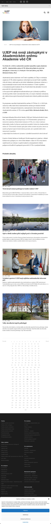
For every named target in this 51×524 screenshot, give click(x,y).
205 (39, 395)
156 (34, 381)
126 (13, 374)
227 (31, 402)
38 (38, 348)
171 (31, 386)
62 (28, 355)
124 (34, 372)
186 (27, 391)
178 (27, 388)
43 (25, 351)
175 (16, 388)
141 (38, 377)
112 (20, 369)
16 (25, 344)
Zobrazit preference (25, 519)
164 (35, 384)
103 (16, 367)
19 (34, 344)
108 (35, 367)
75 (12, 360)
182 (13, 391)
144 (20, 379)
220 (35, 400)
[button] (48, 499)
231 (16, 405)
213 (39, 398)
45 (32, 351)
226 (27, 402)
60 (22, 355)
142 (12, 379)
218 (27, 400)
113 (23, 369)
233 (23, 405)
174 (13, 388)
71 (29, 358)
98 (28, 365)
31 (15, 348)
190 (12, 393)
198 (12, 395)
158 (12, 384)
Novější (4, 341)
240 (20, 407)
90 (32, 362)
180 (35, 388)
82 (35, 360)
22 (15, 346)
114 (27, 369)
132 (34, 374)
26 (28, 346)
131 (31, 374)
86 (19, 362)
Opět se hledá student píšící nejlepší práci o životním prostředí (23, 233)
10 (36, 341)
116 (34, 369)
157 (38, 381)
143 (16, 379)
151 (16, 381)
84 (12, 362)
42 (22, 351)
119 (16, 372)
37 (35, 348)
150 (13, 381)
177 (24, 388)
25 (25, 346)
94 (15, 365)
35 (28, 348)
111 (16, 369)
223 (16, 402)
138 (27, 377)
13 (16, 344)
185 (23, 391)
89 (28, 362)
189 (38, 391)
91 (35, 362)
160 (20, 384)
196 (35, 393)
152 (20, 381)
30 (12, 348)
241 (23, 407)
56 (38, 353)
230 (12, 405)
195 (31, 393)
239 (16, 407)
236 (35, 405)
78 (22, 360)
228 (35, 402)
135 (16, 377)
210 (28, 398)
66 (12, 358)
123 (31, 372)
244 (35, 407)
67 (15, 358)
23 (18, 346)
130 (27, 374)
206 (12, 398)
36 (32, 348)
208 (20, 398)
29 (38, 346)
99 (32, 365)
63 (32, 355)
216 (20, 400)
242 (27, 407)
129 (24, 374)
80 (29, 360)
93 (11, 365)
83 (38, 360)
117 (37, 369)
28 (35, 346)
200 (20, 395)
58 (15, 355)
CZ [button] (3, 1)
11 (39, 341)
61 (25, 355)
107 (31, 367)
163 (31, 384)
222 (12, 402)
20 (38, 344)
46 (35, 351)
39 (12, 351)
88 (25, 362)
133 (38, 374)
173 (38, 386)
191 (16, 393)
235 (31, 405)
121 (23, 372)
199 (16, 395)
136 (20, 377)
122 (27, 372)
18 (31, 344)
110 (13, 369)
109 (38, 367)
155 (31, 381)
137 (24, 377)
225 (23, 402)
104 (20, 367)
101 (39, 365)
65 (38, 355)
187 (31, 391)
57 (12, 355)
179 (31, 388)
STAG (14, 1)
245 (39, 407)
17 (28, 344)
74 (38, 358)
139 (31, 377)
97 (25, 365)
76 (15, 360)
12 (13, 344)
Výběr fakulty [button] (26, 5)
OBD (7, 1)
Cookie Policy (25, 522)
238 (12, 407)
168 (20, 386)
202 (27, 395)
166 (13, 386)
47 (39, 351)
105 (23, 367)
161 (23, 384)
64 (35, 355)
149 (38, 379)
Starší (47, 341)
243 (31, 407)
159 (16, 384)
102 (12, 367)
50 (19, 353)
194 (27, 393)
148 (35, 379)
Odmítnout (25, 514)
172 (35, 386)
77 (19, 360)
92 (38, 362)
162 (27, 384)
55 (35, 353)
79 (25, 360)
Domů (5, 44)
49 (16, 353)
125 (38, 372)
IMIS (11, 1)
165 (38, 384)
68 (19, 358)
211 (31, 398)
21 (12, 346)
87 (22, 362)
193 (23, 393)
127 (16, 374)
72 (32, 358)
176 (20, 388)
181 (38, 388)
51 (22, 353)
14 (19, 344)
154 (27, 381)
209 (24, 398)
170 (27, 386)
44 (28, 351)
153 (23, 381)
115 (30, 369)
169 (24, 386)
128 (20, 374)
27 (32, 346)
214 (13, 400)
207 (16, 398)
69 (22, 358)
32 (19, 348)
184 (20, 391)
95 (18, 365)
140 (35, 377)
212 (35, 398)
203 (31, 395)
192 (20, 393)
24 (22, 346)
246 (25, 410)
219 (31, 400)
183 (16, 391)
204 (35, 395)
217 (23, 400)
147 (31, 379)
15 (22, 344)
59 (18, 355)
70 (25, 358)
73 (35, 358)
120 (20, 372)
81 (32, 360)
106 (27, 367)
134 (13, 377)
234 (27, 405)
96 (22, 365)
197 (38, 393)
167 (16, 386)
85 (15, 362)
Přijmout (25, 510)
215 (16, 400)
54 (32, 353)
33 (22, 348)
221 (38, 400)
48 (12, 353)
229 (39, 402)
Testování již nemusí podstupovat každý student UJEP (20, 189)
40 (15, 351)
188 (34, 391)
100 (35, 365)
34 (25, 348)
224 (20, 402)
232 (20, 405)
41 (18, 351)
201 (23, 395)
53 (28, 353)
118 (13, 372)
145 (23, 379)
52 (25, 353)
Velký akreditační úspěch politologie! (15, 323)
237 (39, 405)
